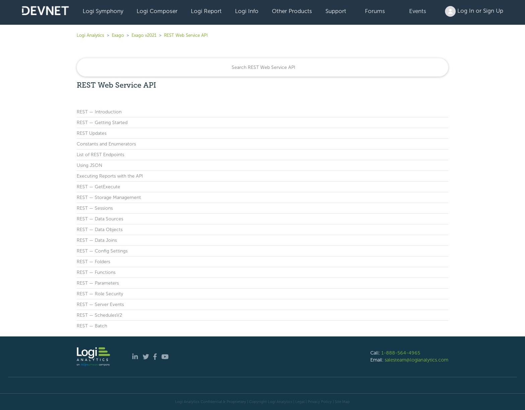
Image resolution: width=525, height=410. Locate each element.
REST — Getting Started (102, 122)
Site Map (342, 401)
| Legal (299, 401)
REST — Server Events (100, 304)
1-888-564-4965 (400, 353)
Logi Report (206, 11)
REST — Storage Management (109, 197)
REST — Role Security (100, 294)
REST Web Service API (186, 35)
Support (335, 11)
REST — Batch (92, 326)
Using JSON (89, 165)
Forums (375, 11)
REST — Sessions (95, 208)
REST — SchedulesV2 (99, 315)
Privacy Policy (320, 401)
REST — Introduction (99, 112)
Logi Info (246, 11)
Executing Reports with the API (110, 176)
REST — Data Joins (97, 240)
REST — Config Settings (102, 251)
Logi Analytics (90, 35)
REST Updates (91, 133)
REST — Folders (93, 262)
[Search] (262, 67)
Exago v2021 (144, 35)
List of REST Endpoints (100, 155)
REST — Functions (96, 272)
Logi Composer (157, 11)
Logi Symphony (103, 11)
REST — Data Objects (100, 229)
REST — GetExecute (98, 187)
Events (417, 11)
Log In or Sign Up (474, 11)
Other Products (292, 11)
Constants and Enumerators (106, 144)
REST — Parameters (98, 283)
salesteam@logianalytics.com (416, 360)
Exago (118, 35)
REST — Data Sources (100, 219)
